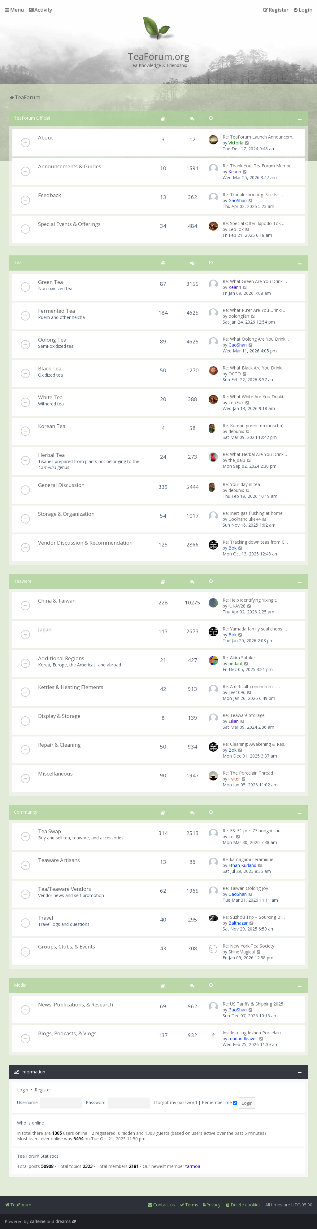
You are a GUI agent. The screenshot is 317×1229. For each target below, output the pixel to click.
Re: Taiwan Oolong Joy (245, 888)
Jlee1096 (236, 692)
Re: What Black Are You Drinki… (254, 368)
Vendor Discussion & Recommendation (85, 542)
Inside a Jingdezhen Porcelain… (253, 1033)
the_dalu (236, 460)
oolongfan (238, 316)
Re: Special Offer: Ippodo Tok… (253, 223)
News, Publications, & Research (75, 1004)
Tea (18, 262)
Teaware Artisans (59, 860)
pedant (235, 663)
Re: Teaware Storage (244, 715)
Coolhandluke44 (244, 519)
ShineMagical (241, 952)
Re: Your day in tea (241, 484)
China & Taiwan (57, 600)
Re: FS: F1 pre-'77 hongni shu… (253, 830)
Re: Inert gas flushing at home (253, 513)
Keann (234, 172)
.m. (231, 836)
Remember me (219, 1102)
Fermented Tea (56, 310)
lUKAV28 (236, 606)
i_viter (234, 779)
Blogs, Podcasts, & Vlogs (67, 1033)
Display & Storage (59, 715)
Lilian (233, 721)
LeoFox (236, 229)
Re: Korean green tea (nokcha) (253, 425)
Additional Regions (61, 658)
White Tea (50, 397)
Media (20, 985)
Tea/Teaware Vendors (64, 888)
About (45, 137)
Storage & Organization (66, 513)
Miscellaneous (55, 773)
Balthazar (238, 923)
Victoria (235, 143)
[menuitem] (40, 9)
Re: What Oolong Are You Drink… (256, 339)
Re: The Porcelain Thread (248, 773)
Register (43, 1090)
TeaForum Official (32, 118)
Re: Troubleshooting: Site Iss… (253, 194)
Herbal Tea (51, 454)
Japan (44, 629)
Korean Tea (51, 426)
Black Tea (49, 368)
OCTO (234, 374)
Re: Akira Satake (239, 658)
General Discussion (61, 485)
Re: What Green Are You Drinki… (255, 281)
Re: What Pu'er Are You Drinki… (254, 310)
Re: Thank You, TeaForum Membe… (259, 166)
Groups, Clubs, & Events (66, 946)
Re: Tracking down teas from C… (255, 542)
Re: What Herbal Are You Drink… (255, 454)
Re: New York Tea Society (248, 946)
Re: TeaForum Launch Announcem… (259, 137)
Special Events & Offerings (69, 224)
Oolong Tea (52, 339)
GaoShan (237, 200)
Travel (45, 917)
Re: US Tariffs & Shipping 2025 (253, 1004)
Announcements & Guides (69, 166)
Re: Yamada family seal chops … (255, 629)
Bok (232, 548)
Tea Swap (49, 831)
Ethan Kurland (242, 865)
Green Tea (50, 281)
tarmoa (192, 1166)
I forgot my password (175, 1102)
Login (22, 1090)
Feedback (49, 195)
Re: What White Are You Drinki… (254, 397)
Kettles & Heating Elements (70, 687)
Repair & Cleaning (59, 744)
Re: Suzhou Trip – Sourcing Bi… (254, 917)
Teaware (23, 581)
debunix (236, 431)
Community (25, 812)
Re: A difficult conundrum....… (251, 686)
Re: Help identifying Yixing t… (251, 600)
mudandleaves (243, 1038)
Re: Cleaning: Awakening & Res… (255, 744)
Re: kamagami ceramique (248, 859)
